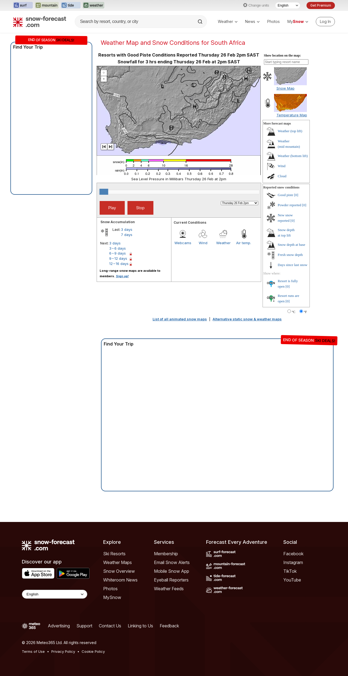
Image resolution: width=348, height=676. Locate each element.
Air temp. (243, 243)
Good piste (285, 195)
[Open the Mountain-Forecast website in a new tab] (47, 5)
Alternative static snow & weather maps (247, 319)
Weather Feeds (169, 588)
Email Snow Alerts (172, 562)
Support (84, 625)
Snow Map (285, 88)
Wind (203, 243)
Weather (227, 21)
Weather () (290, 131)
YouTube (292, 580)
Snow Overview (119, 571)
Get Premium (320, 5)
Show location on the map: (282, 55)
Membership (166, 553)
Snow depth (291, 245)
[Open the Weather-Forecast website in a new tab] (93, 5)
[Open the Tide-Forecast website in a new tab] (71, 5)
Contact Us (110, 625)
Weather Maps (117, 562)
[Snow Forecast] (39, 21)
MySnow (112, 597)
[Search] (201, 22)
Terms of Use (33, 651)
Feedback (169, 625)
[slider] (103, 192)
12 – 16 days (119, 263)
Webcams (182, 243)
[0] (296, 195)
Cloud (282, 176)
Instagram (293, 562)
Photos (273, 21)
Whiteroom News (120, 580)
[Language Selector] (287, 5)
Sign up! (122, 276)
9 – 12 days (118, 258)
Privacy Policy (63, 651)
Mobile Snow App (171, 571)
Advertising (59, 625)
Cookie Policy (93, 651)
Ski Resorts (114, 553)
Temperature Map (291, 115)
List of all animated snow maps (180, 319)
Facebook (293, 553)
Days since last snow (293, 265)
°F (305, 312)
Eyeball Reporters (171, 580)
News (252, 21)
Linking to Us (140, 625)
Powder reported (289, 205)
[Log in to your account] (325, 21)
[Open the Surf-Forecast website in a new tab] (23, 5)
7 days (126, 234)
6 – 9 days (117, 253)
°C (293, 312)
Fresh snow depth (290, 255)
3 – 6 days (117, 248)
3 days (126, 229)
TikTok (290, 571)
